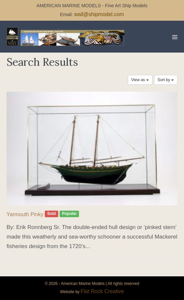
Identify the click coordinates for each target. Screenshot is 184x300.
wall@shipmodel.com (99, 14)
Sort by (166, 80)
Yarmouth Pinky (25, 214)
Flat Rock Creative (102, 291)
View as (140, 80)
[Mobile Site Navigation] (174, 37)
